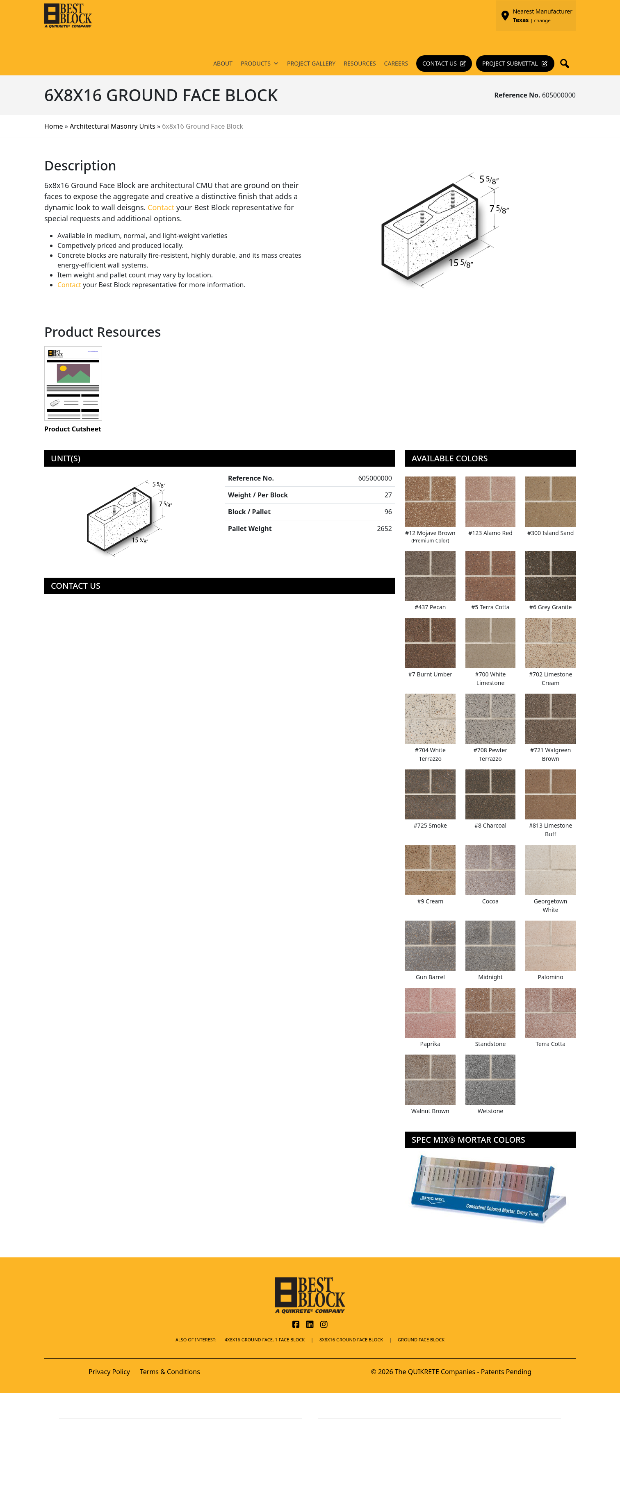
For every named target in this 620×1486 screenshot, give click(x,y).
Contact (161, 207)
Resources (360, 63)
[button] (567, 63)
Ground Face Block (421, 1339)
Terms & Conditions (170, 1371)
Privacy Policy (109, 1371)
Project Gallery (311, 63)
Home (53, 126)
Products (260, 63)
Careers (396, 63)
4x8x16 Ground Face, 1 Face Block (265, 1339)
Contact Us (439, 63)
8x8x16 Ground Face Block (351, 1339)
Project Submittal (510, 63)
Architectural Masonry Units (112, 126)
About (222, 63)
